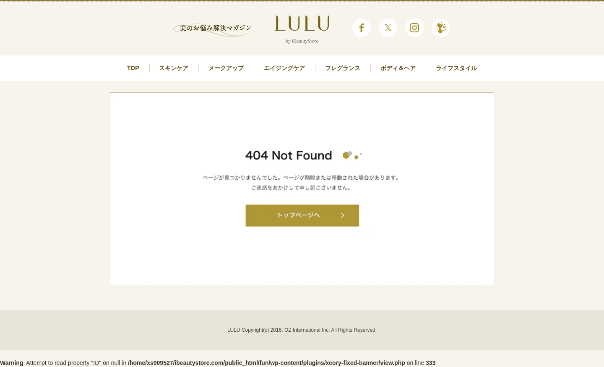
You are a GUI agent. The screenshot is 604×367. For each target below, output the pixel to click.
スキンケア (173, 68)
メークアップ (226, 68)
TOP (133, 68)
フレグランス (342, 68)
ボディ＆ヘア (398, 68)
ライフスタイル (456, 68)
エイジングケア (284, 68)
